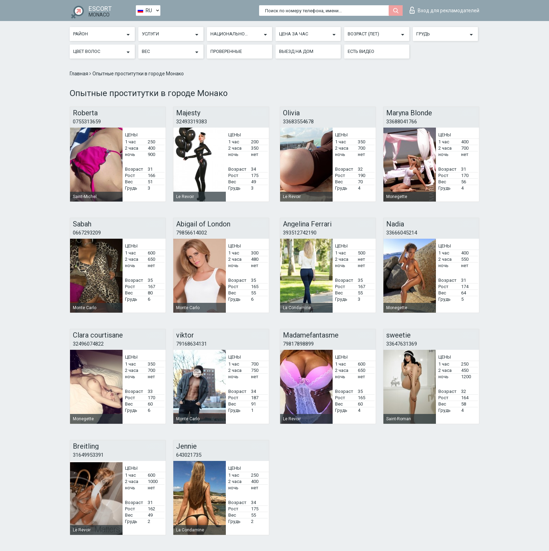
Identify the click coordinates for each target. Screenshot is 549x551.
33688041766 (401, 121)
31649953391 (88, 455)
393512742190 (300, 233)
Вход (444, 10)
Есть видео (361, 51)
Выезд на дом (296, 51)
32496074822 (88, 344)
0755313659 (87, 121)
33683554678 (298, 121)
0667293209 (87, 233)
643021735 (188, 455)
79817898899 (298, 344)
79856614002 (191, 233)
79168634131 (191, 344)
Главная (79, 73)
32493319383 (191, 121)
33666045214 (401, 233)
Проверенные (226, 51)
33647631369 (401, 344)
